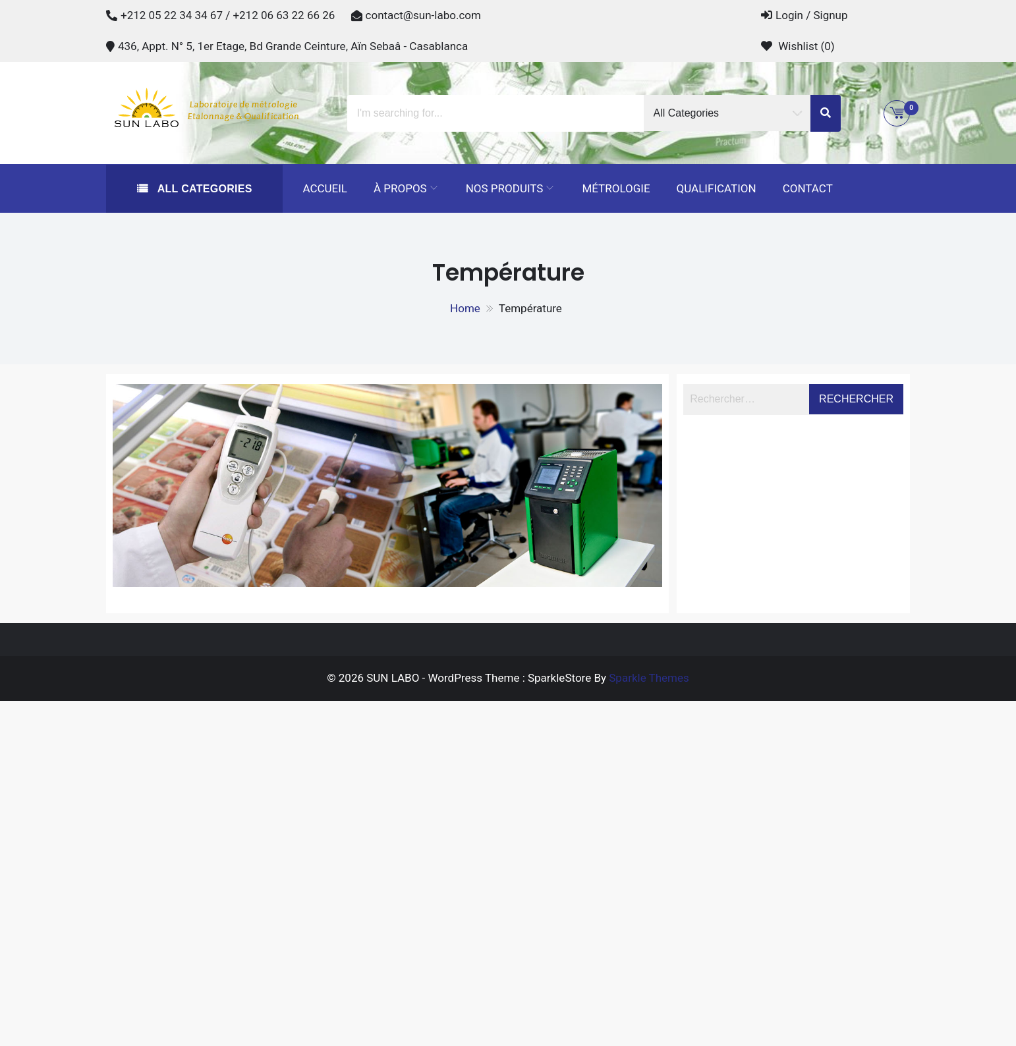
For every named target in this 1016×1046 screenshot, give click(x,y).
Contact (808, 188)
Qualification (716, 188)
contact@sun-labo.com (423, 15)
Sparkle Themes (649, 677)
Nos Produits (505, 188)
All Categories (203, 188)
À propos (400, 188)
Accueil (324, 188)
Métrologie (616, 188)
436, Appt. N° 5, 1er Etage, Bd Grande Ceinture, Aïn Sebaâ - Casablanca (293, 46)
